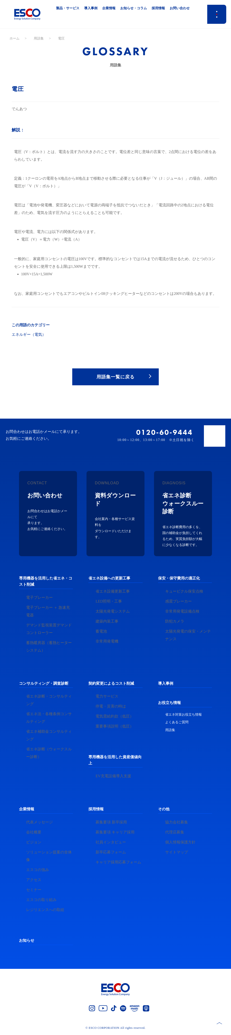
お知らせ (26, 941)
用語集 (39, 38)
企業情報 (26, 810)
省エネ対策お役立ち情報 (183, 715)
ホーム (14, 38)
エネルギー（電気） (29, 334)
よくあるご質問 (176, 723)
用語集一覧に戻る (115, 377)
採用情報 (96, 810)
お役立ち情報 (169, 704)
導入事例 (165, 684)
